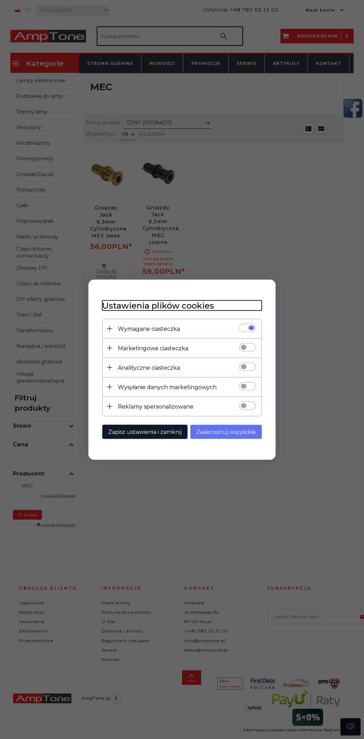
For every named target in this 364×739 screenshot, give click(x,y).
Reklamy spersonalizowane (155, 406)
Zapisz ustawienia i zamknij (145, 431)
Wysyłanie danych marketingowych (167, 387)
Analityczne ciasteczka (149, 367)
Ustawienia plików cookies (158, 305)
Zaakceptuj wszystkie (226, 431)
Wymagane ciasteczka (149, 328)
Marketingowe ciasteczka (153, 348)
